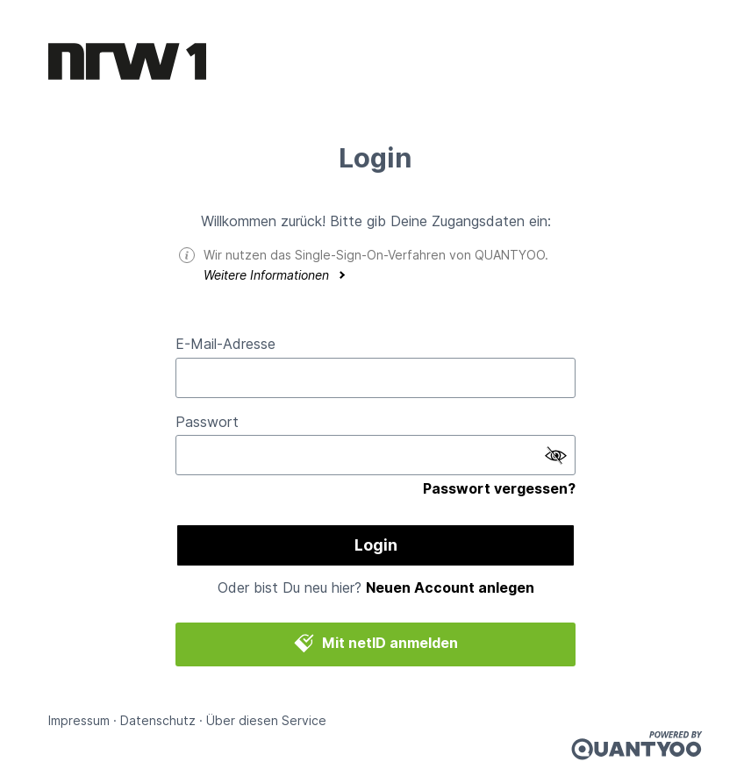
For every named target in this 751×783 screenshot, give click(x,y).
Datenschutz (158, 720)
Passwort (207, 422)
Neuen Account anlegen (450, 587)
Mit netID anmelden (375, 644)
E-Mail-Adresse (225, 343)
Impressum (79, 720)
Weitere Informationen (268, 274)
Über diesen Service (266, 720)
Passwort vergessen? (499, 488)
